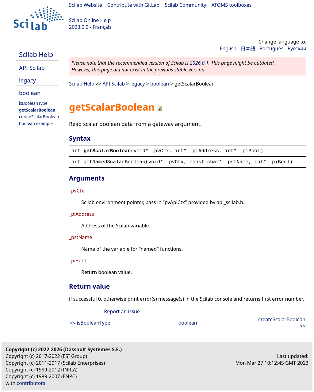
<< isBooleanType (90, 322)
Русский (297, 48)
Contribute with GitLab (133, 5)
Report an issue (122, 311)
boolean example (36, 123)
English (228, 48)
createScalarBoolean (39, 117)
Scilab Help (36, 54)
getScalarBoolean (37, 110)
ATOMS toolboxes (232, 5)
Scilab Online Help (90, 20)
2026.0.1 (199, 62)
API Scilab (32, 67)
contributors (31, 383)
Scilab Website (85, 5)
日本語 (248, 48)
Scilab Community (185, 5)
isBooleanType (33, 103)
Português (271, 48)
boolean (29, 93)
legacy (27, 80)
